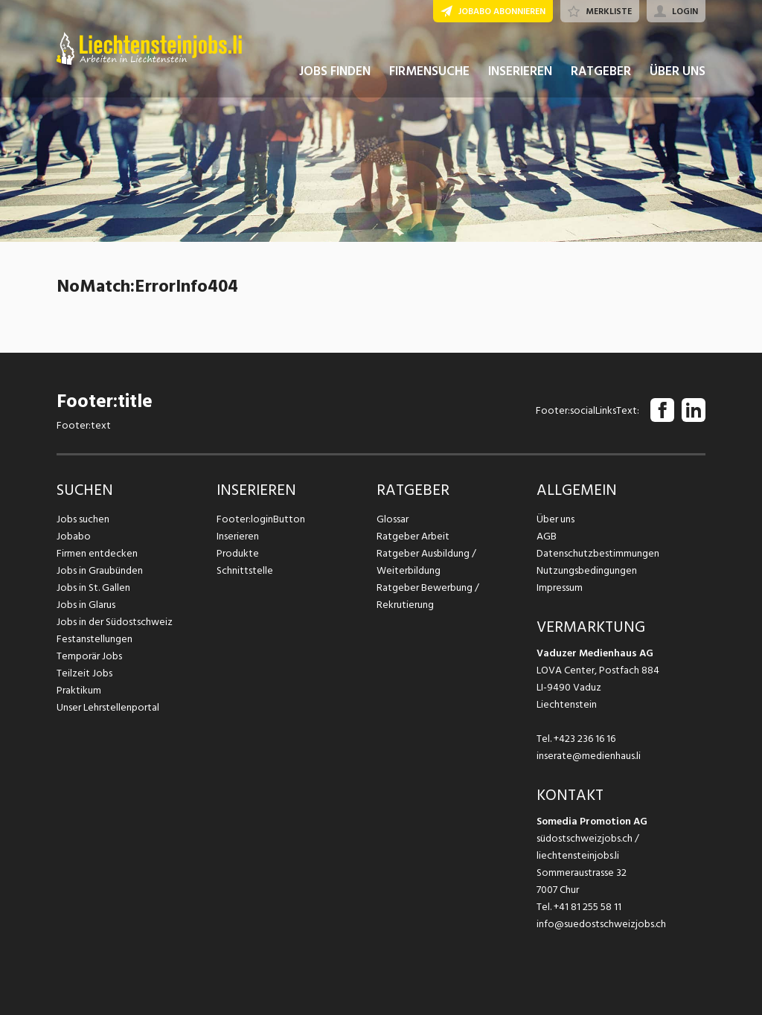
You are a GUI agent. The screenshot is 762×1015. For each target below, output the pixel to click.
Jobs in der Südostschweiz (115, 621)
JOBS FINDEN (335, 73)
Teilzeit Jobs (84, 673)
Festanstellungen (94, 638)
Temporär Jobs (89, 656)
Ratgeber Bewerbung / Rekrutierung (428, 596)
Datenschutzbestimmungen (598, 553)
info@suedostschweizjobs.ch (601, 923)
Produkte (238, 553)
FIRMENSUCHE (429, 73)
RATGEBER (601, 73)
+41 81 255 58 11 (587, 906)
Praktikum (79, 690)
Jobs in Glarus (86, 604)
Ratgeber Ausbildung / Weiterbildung (426, 562)
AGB (547, 536)
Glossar (393, 519)
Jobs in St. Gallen (93, 587)
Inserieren (238, 536)
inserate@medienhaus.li (589, 755)
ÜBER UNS (677, 73)
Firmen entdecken (97, 553)
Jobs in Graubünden (100, 570)
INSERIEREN (520, 73)
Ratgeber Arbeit (413, 536)
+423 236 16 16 (584, 738)
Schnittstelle (245, 570)
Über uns (555, 519)
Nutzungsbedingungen (587, 570)
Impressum (560, 587)
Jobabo (74, 536)
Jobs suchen (83, 519)
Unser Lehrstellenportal (108, 707)
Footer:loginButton (261, 519)
